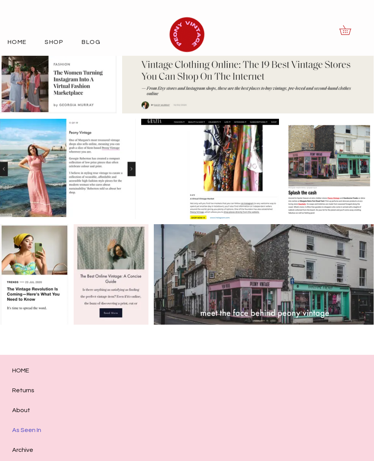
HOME (20, 370)
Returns (23, 390)
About (21, 410)
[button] (349, 30)
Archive (22, 450)
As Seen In (26, 430)
